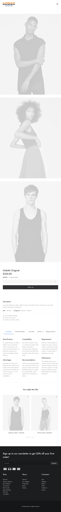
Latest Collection (7, 490)
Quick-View (28, 397)
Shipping (44, 482)
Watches (29, 310)
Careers (24, 488)
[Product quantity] (30, 282)
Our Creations (25, 482)
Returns (43, 484)
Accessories (6, 486)
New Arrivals (6, 488)
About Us (24, 479)
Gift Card (5, 492)
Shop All (5, 479)
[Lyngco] (9, 4)
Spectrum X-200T (16, 433)
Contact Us (44, 488)
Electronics (23, 310)
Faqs (43, 479)
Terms (43, 486)
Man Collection (6, 484)
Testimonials (25, 484)
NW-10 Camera (44, 433)
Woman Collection (7, 482)
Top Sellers (6, 494)
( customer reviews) (13, 277)
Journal (24, 486)
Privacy (43, 490)
